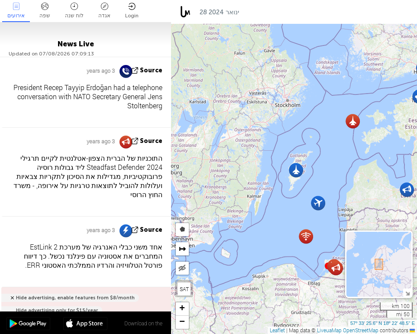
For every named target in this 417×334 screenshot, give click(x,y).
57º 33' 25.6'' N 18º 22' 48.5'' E (382, 323)
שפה (44, 11)
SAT (184, 288)
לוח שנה (74, 11)
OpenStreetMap (360, 330)
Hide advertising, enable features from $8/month (75, 298)
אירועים (16, 11)
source (151, 70)
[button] (296, 170)
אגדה (104, 11)
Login (132, 11)
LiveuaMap (329, 330)
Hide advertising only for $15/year (57, 310)
